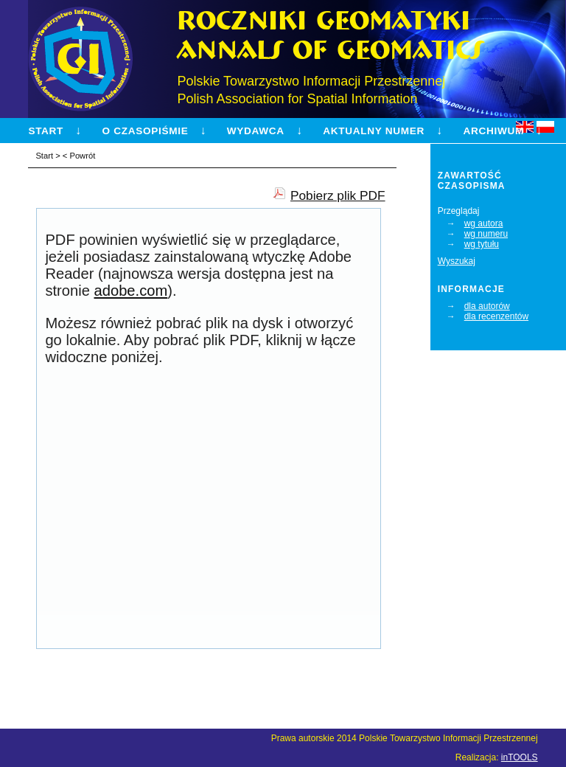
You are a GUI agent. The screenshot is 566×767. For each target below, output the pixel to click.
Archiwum (493, 130)
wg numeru (486, 234)
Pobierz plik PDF (337, 195)
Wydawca (255, 130)
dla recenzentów (496, 316)
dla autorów (487, 306)
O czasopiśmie (145, 130)
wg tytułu (481, 244)
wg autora (483, 223)
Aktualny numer (373, 130)
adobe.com (131, 290)
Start (45, 130)
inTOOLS (519, 757)
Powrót (82, 155)
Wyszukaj (456, 261)
